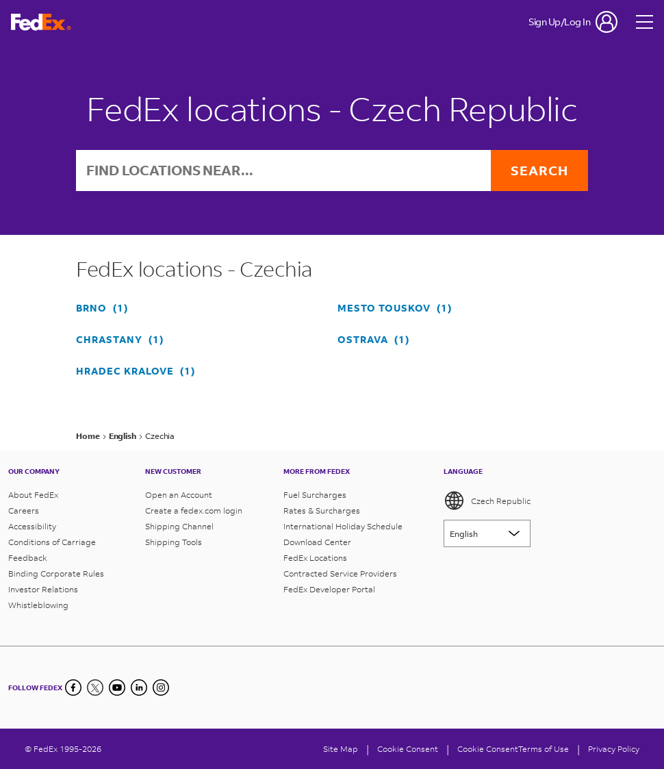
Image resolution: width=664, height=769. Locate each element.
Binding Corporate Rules (56, 573)
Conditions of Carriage (52, 542)
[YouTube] (117, 687)
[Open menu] (645, 22)
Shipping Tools (173, 542)
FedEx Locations (315, 558)
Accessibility (32, 526)
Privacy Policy (613, 749)
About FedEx (33, 495)
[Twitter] (95, 687)
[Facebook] (73, 687)
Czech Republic (487, 501)
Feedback (27, 558)
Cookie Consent (487, 749)
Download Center (317, 542)
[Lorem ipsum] (487, 533)
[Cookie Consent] (407, 749)
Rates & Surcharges (321, 510)
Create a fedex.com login (193, 510)
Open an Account (178, 495)
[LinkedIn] (139, 687)
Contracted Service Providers (340, 573)
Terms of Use (543, 749)
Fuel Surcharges (314, 495)
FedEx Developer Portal (329, 589)
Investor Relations (43, 589)
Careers (23, 510)
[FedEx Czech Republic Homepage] (41, 22)
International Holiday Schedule (343, 526)
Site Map (340, 749)
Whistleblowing (38, 605)
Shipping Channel (179, 526)
